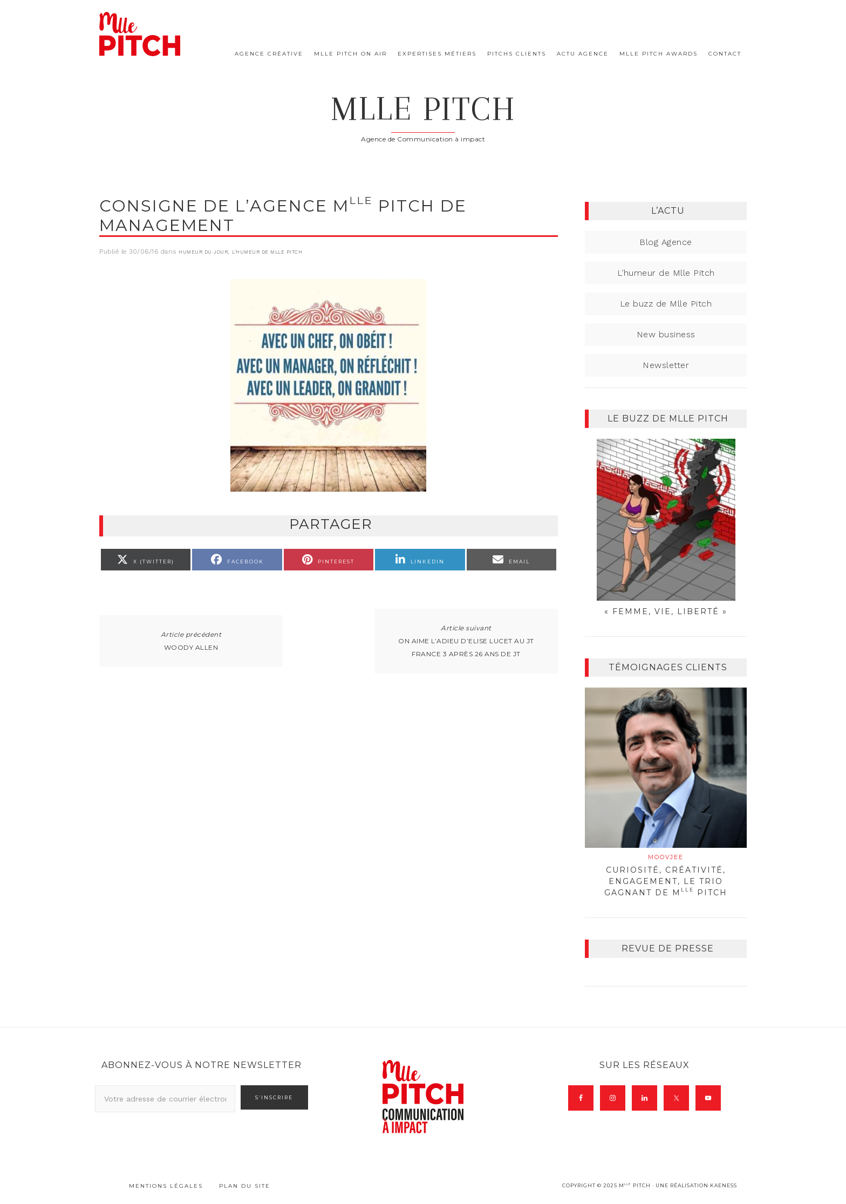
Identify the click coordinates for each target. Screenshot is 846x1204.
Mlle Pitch (423, 109)
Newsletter (666, 365)
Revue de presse (668, 948)
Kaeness (723, 1185)
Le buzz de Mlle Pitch (666, 303)
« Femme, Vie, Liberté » (665, 611)
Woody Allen (191, 647)
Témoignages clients (668, 667)
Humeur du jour (203, 252)
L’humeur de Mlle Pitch (267, 252)
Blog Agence (665, 242)
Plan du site (244, 1185)
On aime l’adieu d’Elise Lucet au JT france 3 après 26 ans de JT (466, 647)
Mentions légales (166, 1185)
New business (666, 334)
